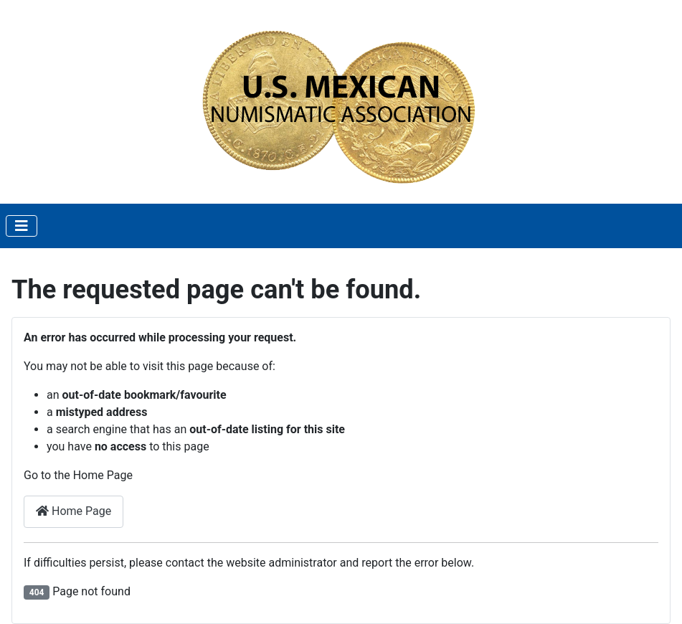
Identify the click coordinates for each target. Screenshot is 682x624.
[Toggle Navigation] (21, 226)
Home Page (73, 511)
